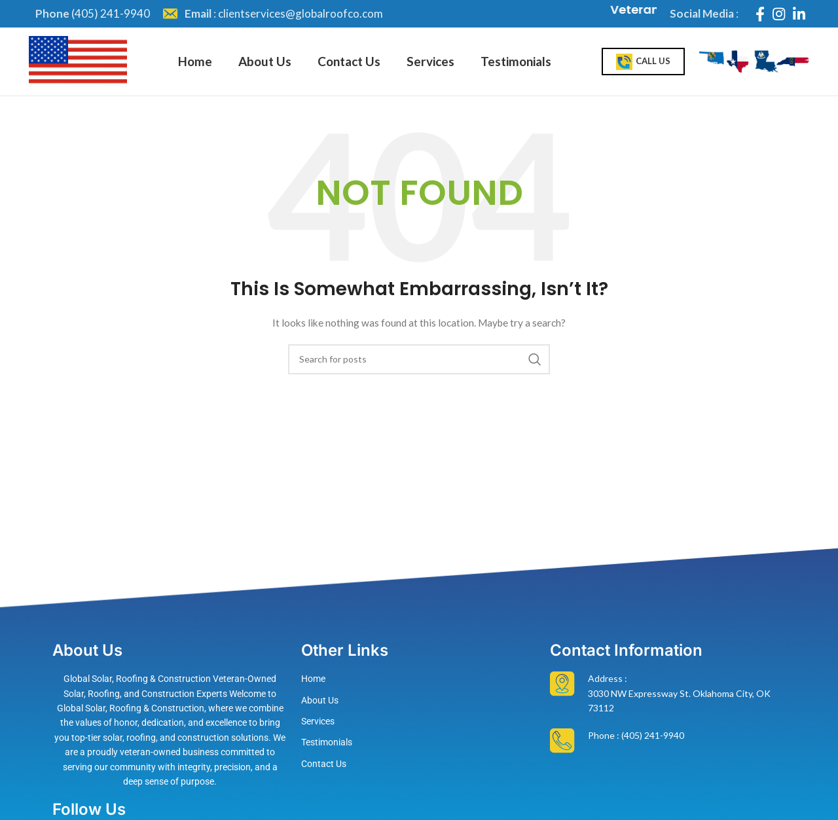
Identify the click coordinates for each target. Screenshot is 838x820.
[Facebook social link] (760, 14)
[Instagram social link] (779, 14)
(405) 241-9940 (110, 13)
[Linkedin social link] (799, 14)
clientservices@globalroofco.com (300, 13)
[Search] (419, 359)
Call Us (643, 62)
